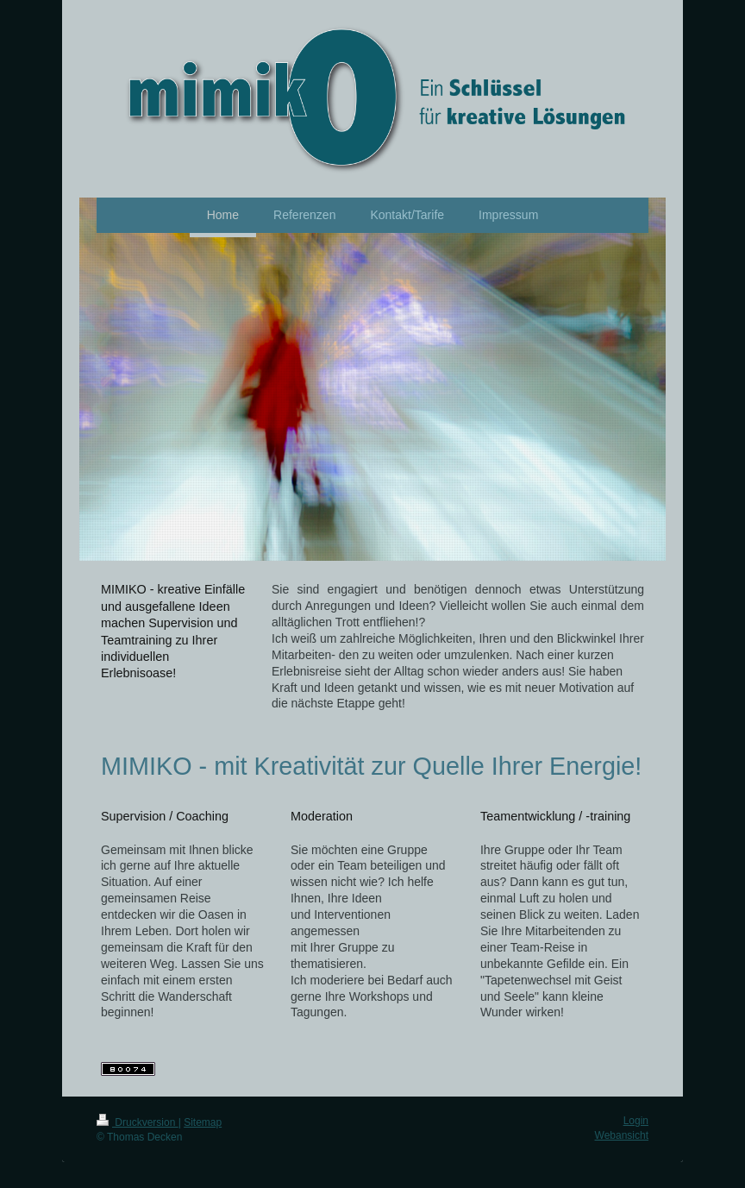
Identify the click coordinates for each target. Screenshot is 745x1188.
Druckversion (137, 1122)
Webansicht (621, 1135)
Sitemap (203, 1122)
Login (635, 1121)
